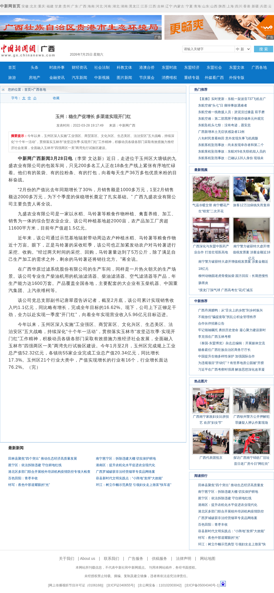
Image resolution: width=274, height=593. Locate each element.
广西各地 (259, 67)
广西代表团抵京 (210, 458)
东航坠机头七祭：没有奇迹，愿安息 (224, 125)
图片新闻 (124, 78)
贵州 (66, 6)
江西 (152, 6)
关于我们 (66, 558)
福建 (50, 6)
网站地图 (207, 558)
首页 (12, 67)
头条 (34, 67)
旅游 (12, 78)
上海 (230, 6)
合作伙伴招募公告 (211, 323)
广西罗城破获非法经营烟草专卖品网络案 (125, 472)
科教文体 (124, 67)
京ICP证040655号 (120, 585)
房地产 (34, 78)
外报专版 (236, 78)
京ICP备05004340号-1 (202, 585)
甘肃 (58, 6)
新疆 (255, 6)
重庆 (41, 6)
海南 (91, 6)
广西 (83, 6)
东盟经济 (191, 67)
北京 (33, 6)
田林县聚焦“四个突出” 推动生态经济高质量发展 (42, 458)
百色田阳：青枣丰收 (23, 478)
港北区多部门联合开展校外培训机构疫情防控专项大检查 (49, 472)
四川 (238, 6)
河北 (99, 6)
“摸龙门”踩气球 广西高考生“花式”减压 (225, 290)
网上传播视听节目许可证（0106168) (75, 585)
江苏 (144, 6)
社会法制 (102, 67)
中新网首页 (10, 6)
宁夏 (189, 6)
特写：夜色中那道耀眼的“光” (29, 485)
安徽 (25, 6)
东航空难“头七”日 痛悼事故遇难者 (222, 105)
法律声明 (183, 558)
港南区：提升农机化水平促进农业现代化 (125, 465)
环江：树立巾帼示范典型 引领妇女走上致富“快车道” (133, 485)
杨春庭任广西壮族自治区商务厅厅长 (224, 350)
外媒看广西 (214, 78)
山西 (214, 6)
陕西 (222, 6)
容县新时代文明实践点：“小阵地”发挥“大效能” (129, 478)
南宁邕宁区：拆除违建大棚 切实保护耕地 (126, 458)
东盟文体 (236, 67)
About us (87, 558)
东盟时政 (169, 67)
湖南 (124, 6)
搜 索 (263, 49)
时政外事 (57, 67)
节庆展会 (147, 78)
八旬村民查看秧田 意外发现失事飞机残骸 (228, 138)
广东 (74, 6)
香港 (246, 6)
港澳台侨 (147, 67)
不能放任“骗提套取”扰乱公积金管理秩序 (227, 317)
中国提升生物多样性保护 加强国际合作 (226, 356)
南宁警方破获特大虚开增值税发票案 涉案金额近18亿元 (251, 252)
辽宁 (169, 6)
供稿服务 (159, 558)
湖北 (116, 6)
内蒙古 (179, 6)
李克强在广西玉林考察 (214, 337)
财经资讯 (79, 67)
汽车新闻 (79, 78)
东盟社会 (214, 67)
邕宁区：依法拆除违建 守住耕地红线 (35, 465)
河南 (107, 6)
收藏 (56, 98)
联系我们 (111, 558)
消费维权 (169, 78)
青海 (197, 6)
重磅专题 (191, 78)
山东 (205, 6)
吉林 (160, 6)
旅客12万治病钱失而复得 (251, 205)
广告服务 (135, 558)
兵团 (263, 6)
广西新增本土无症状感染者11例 (221, 132)
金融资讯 (57, 78)
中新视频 (102, 78)
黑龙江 (134, 6)
